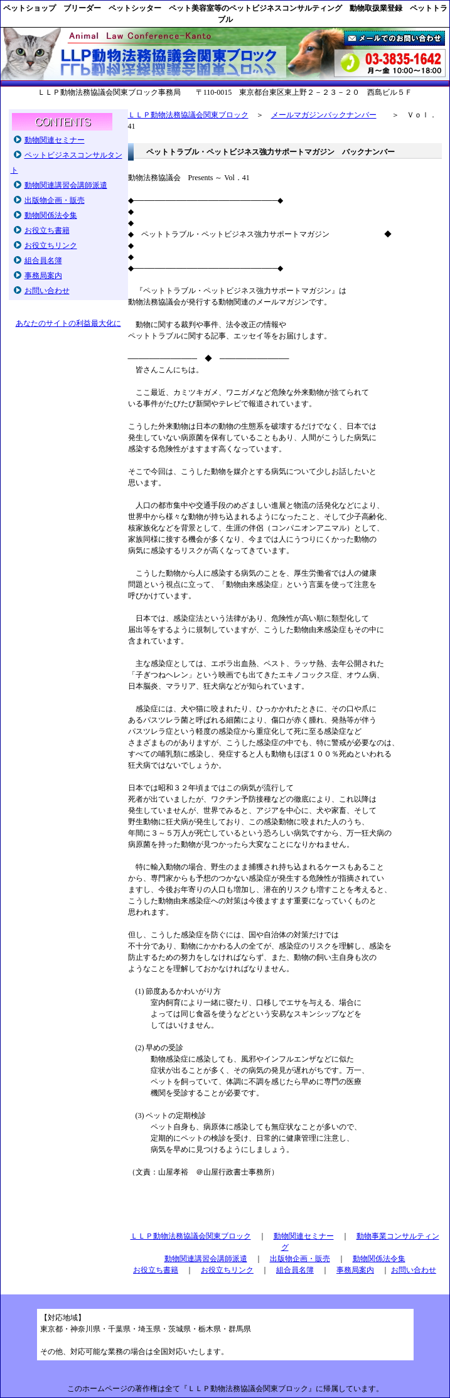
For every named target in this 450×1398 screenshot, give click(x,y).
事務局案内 (43, 275)
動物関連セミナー (54, 140)
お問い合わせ (47, 290)
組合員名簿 (43, 260)
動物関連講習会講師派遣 (65, 185)
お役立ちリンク (50, 245)
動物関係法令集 (50, 215)
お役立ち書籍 (47, 230)
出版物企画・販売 (54, 200)
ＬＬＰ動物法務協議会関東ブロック (188, 114)
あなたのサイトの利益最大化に (68, 323)
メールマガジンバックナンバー (324, 114)
